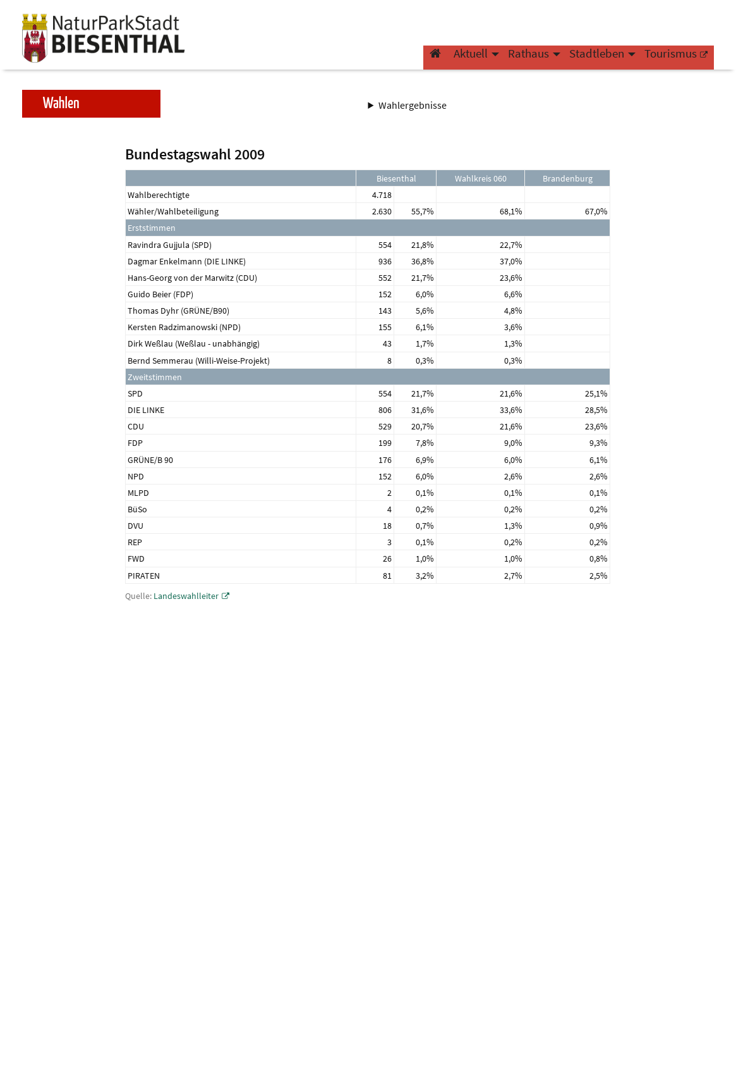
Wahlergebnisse (413, 105)
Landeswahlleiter (186, 596)
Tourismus (670, 60)
